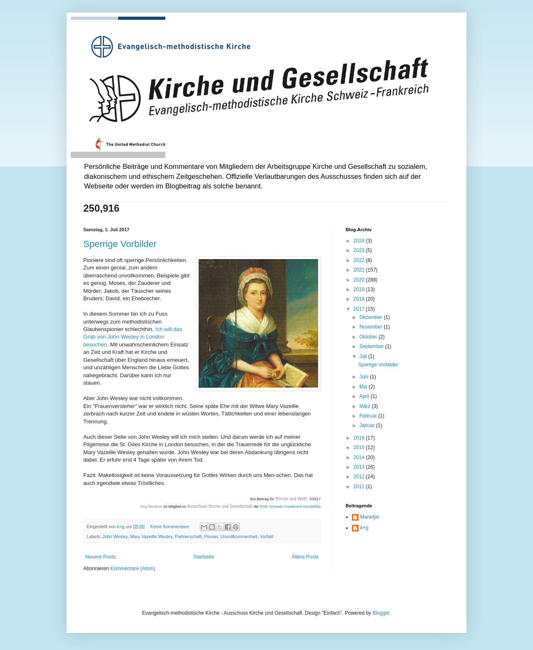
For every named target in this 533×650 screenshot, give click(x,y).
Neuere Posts (100, 557)
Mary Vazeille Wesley (151, 536)
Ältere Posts (305, 557)
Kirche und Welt (291, 499)
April (365, 396)
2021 (360, 270)
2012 (360, 476)
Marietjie (369, 517)
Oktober (369, 337)
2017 (360, 309)
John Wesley (115, 536)
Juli (363, 356)
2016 (360, 438)
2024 (360, 241)
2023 (360, 250)
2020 (360, 280)
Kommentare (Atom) (132, 568)
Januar (367, 425)
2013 (360, 467)
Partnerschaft (188, 536)
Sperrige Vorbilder (120, 244)
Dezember (371, 317)
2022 (360, 260)
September (372, 346)
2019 (360, 289)
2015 (360, 447)
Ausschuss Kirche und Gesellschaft (220, 506)
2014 (360, 457)
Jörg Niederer (151, 506)
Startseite (203, 557)
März (365, 406)
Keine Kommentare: (170, 526)
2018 (360, 299)
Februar (368, 416)
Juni (364, 377)
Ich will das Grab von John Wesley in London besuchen (132, 337)
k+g (364, 528)
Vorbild (267, 536)
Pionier (211, 536)
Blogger (381, 613)
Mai (364, 387)
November (371, 327)
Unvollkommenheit (238, 536)
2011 (360, 486)
